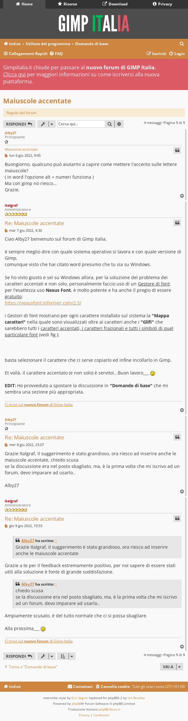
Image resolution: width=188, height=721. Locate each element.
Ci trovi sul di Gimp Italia (39, 404)
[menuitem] (182, 44)
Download (115, 4)
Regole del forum (21, 112)
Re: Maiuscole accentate (34, 223)
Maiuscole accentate (37, 100)
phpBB (76, 703)
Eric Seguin (79, 698)
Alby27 (10, 132)
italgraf (11, 205)
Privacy (162, 4)
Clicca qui (14, 74)
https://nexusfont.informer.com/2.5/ (43, 303)
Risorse (67, 4)
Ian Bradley (136, 698)
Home (24, 4)
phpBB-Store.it (109, 709)
